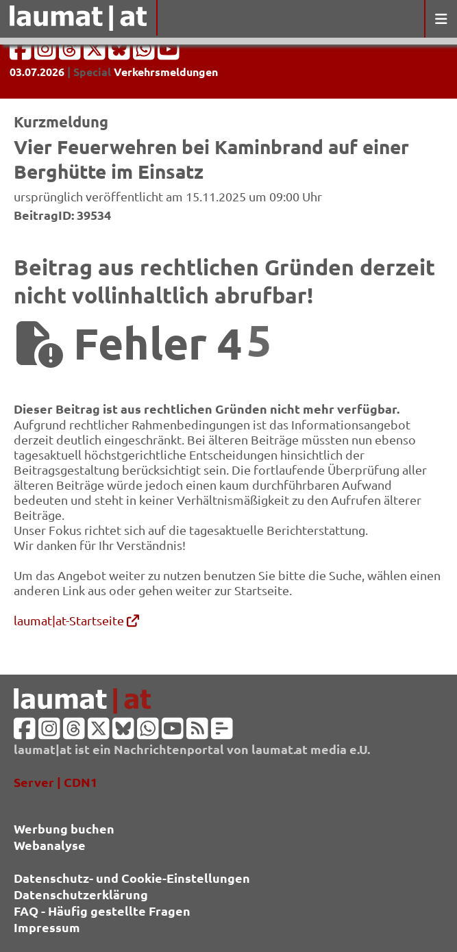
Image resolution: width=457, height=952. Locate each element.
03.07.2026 (37, 71)
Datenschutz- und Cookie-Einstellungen (132, 878)
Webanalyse (50, 845)
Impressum (47, 927)
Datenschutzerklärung (81, 894)
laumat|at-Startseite (76, 620)
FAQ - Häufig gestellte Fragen (102, 910)
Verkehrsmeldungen (166, 71)
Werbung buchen (64, 828)
